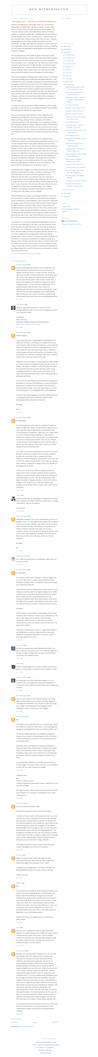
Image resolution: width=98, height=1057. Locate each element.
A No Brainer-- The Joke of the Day (76, 181)
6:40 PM (19, 850)
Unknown (19, 855)
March (68, 81)
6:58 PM (19, 711)
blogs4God (45, 1053)
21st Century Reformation (46, 1045)
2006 (65, 193)
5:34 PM (19, 690)
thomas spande (20, 951)
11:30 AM (20, 490)
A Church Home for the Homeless (75, 167)
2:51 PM (19, 564)
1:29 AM (19, 658)
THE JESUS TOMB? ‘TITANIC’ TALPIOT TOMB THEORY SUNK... (75, 100)
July (67, 70)
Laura (18, 927)
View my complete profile (72, 224)
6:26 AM (19, 299)
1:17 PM (19, 798)
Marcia (18, 663)
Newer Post (14, 1022)
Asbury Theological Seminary (71, 209)
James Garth (20, 645)
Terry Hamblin (20, 716)
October (68, 61)
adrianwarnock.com (46, 1042)
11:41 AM (20, 511)
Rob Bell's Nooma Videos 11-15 (75, 108)
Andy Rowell (20, 304)
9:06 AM (19, 1014)
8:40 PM (19, 640)
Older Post (55, 1022)
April (67, 78)
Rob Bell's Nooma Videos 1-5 (74, 114)
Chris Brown (20, 803)
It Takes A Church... (45, 1047)
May (67, 75)
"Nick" (18, 495)
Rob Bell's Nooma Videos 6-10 (74, 111)
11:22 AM (20, 945)
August (68, 67)
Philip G (18, 883)
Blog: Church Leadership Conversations (28, 324)
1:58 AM (19, 770)
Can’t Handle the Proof (72, 122)
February (68, 84)
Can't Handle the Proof (72, 135)
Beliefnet (64, 211)
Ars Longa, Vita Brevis (72, 105)
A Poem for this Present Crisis (74, 164)
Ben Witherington (49, 9)
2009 (65, 46)
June (67, 73)
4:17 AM (19, 672)
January (68, 189)
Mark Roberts (46, 1050)
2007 (65, 52)
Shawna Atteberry (21, 677)
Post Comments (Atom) (26, 1026)
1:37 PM (19, 551)
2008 (65, 49)
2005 (65, 196)
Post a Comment (16, 1019)
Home (35, 1022)
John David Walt (21, 556)
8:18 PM (19, 878)
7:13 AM (19, 412)
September (69, 64)
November (69, 58)
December (69, 55)
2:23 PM (19, 922)
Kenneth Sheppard (21, 265)
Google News (66, 206)
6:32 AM (19, 327)
